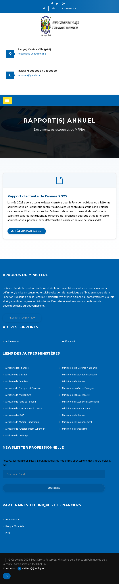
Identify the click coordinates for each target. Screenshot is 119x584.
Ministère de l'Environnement (77, 422)
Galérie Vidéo (69, 342)
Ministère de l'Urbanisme (74, 429)
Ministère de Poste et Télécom (21, 402)
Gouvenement (12, 520)
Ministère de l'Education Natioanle (79, 375)
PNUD (8, 533)
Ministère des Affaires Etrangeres (78, 388)
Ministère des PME (14, 415)
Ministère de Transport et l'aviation (23, 388)
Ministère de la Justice (73, 381)
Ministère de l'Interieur (16, 381)
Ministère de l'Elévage (16, 436)
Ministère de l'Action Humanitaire (22, 422)
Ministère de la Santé (16, 375)
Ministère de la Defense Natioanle (79, 368)
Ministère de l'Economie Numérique (80, 402)
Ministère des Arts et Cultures (76, 409)
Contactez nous (70, 8)
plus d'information (22, 318)
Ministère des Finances (16, 368)
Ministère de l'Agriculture (18, 395)
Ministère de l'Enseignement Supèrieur (25, 429)
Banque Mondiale (14, 526)
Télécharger (26, 231)
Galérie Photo (12, 342)
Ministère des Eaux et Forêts (76, 395)
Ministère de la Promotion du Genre (23, 409)
